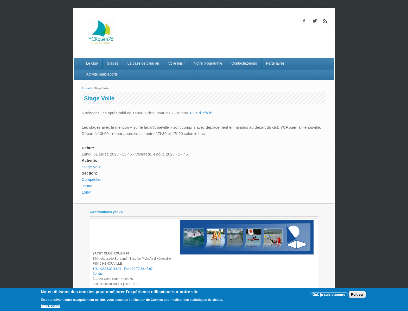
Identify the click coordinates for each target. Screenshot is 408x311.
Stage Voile (91, 167)
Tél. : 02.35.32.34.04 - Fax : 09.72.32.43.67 (123, 269)
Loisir (86, 192)
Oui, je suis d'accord (329, 294)
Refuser (357, 294)
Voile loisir (176, 63)
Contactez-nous (244, 63)
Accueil (86, 88)
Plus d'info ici (201, 113)
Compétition (92, 179)
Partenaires (275, 63)
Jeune (87, 186)
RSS (325, 21)
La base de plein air (143, 63)
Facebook (304, 21)
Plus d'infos (50, 306)
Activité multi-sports (102, 74)
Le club (92, 63)
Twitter (314, 21)
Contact (98, 274)
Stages (112, 63)
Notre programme (208, 63)
